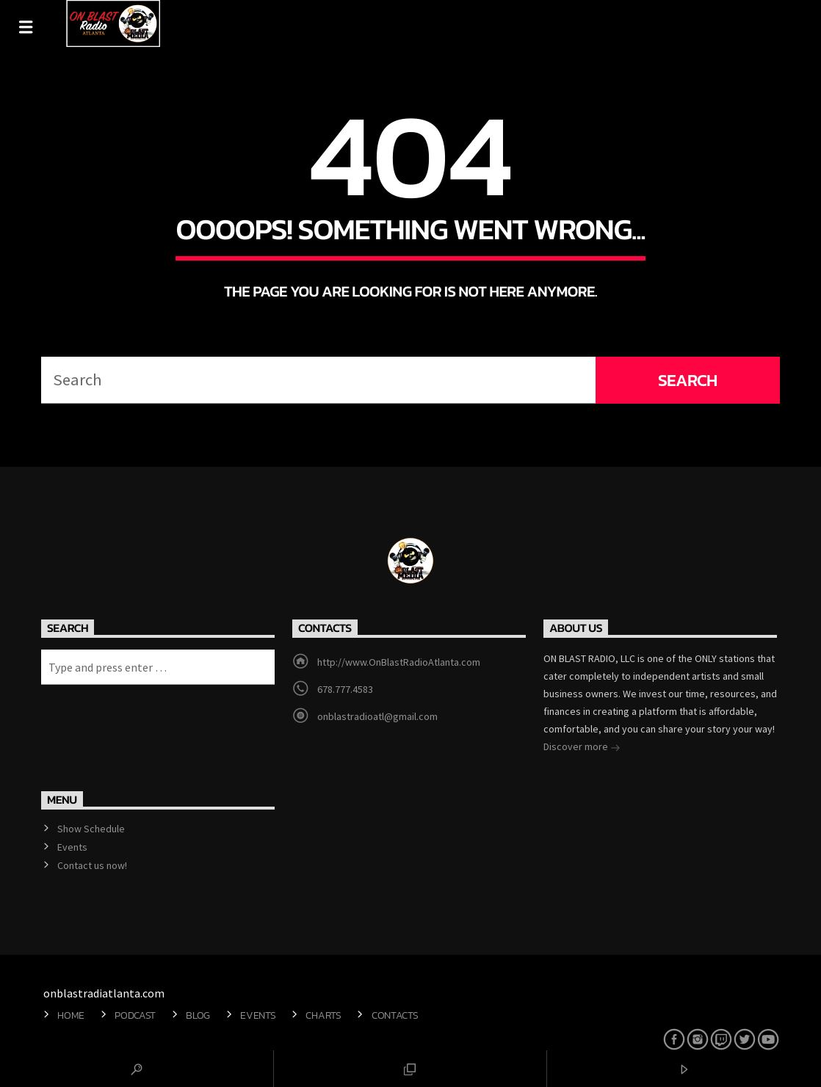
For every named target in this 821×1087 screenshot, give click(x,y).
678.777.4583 (345, 689)
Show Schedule (91, 828)
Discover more (582, 748)
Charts (323, 1015)
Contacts (395, 1015)
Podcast (135, 1015)
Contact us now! (92, 865)
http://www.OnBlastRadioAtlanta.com (398, 662)
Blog (198, 1015)
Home (70, 1015)
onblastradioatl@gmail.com (377, 716)
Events (72, 847)
